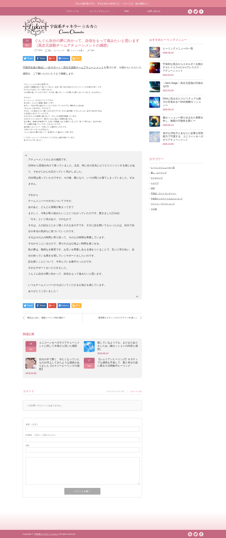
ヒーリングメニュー (99, 11)
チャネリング (157, 178)
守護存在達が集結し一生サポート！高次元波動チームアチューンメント (63, 67)
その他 (154, 209)
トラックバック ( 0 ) (115, 391)
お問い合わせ (153, 11)
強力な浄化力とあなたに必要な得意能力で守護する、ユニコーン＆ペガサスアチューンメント (183, 136)
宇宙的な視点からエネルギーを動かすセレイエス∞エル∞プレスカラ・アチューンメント (183, 67)
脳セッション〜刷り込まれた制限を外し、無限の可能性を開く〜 (183, 119)
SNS (126, 11)
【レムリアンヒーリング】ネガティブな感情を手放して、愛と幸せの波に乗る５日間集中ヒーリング (117, 362)
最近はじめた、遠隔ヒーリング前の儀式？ (46, 318)
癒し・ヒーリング (56, 50)
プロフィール (72, 11)
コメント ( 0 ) (136, 391)
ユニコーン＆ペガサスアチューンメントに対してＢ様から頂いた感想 (59, 344)
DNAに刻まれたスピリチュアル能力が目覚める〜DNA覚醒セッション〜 (182, 102)
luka (92, 50)
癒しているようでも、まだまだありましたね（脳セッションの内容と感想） (117, 346)
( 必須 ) (32, 424)
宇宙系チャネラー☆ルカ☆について (167, 199)
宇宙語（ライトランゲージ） (164, 193)
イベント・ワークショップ (163, 204)
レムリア (155, 183)
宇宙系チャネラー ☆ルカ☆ (46, 534)
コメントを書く (77, 50)
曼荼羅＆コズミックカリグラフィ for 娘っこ (117, 318)
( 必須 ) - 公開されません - (41, 435)
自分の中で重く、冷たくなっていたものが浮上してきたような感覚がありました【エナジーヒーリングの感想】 (59, 364)
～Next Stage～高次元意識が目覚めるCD (183, 85)
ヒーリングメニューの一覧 (178, 48)
